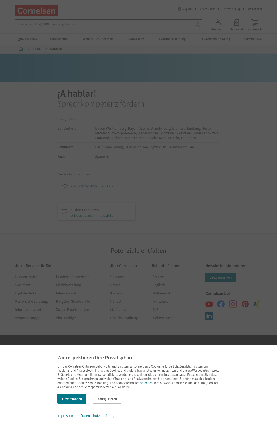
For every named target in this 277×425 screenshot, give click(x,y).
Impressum (65, 415)
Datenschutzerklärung (97, 415)
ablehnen (146, 383)
